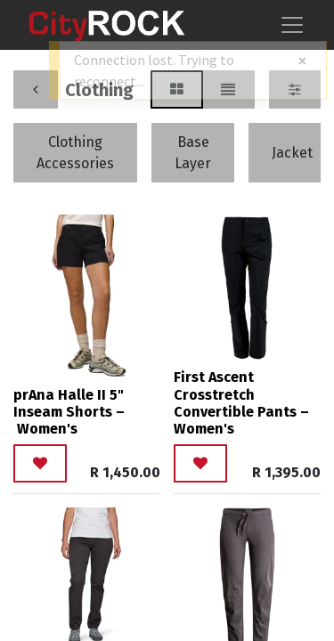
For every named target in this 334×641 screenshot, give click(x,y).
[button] (40, 463)
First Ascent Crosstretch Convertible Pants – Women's (241, 403)
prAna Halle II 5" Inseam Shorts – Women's (69, 411)
